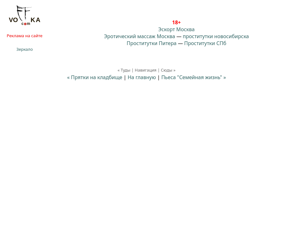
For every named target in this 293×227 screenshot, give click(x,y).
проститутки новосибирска (216, 36)
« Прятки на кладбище (94, 77)
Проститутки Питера (152, 43)
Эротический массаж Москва (139, 36)
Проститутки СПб (205, 43)
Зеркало (24, 49)
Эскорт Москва (176, 29)
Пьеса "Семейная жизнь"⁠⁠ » (193, 77)
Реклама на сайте (24, 35)
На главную (142, 77)
